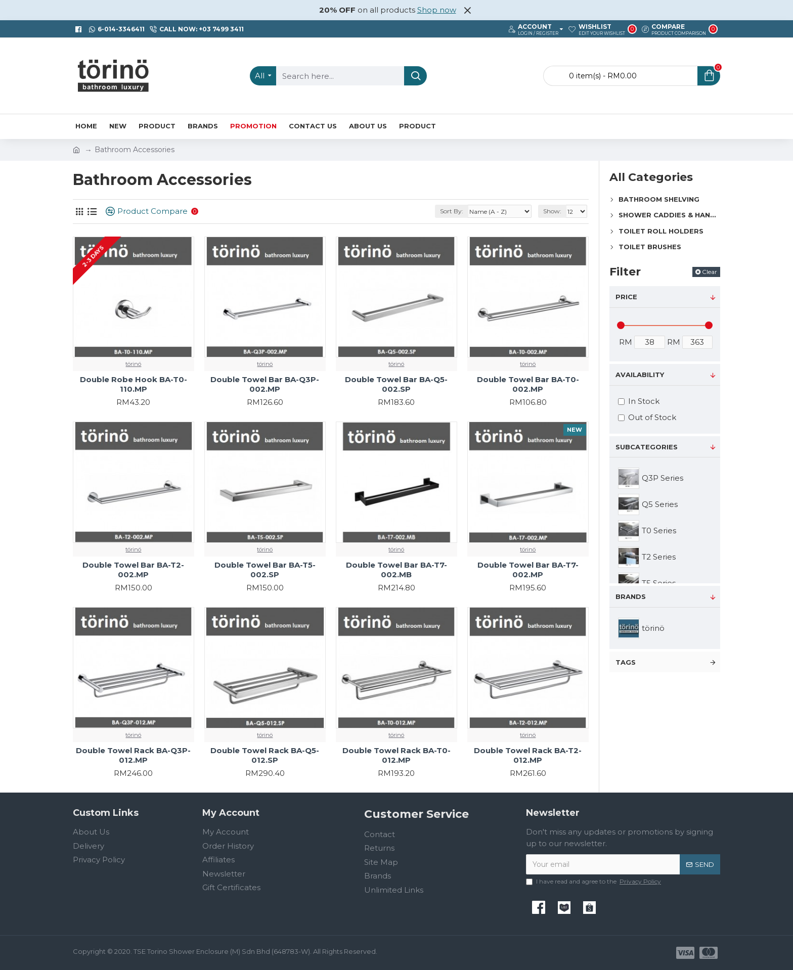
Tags (625, 662)
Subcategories (646, 447)
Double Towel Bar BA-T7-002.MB (396, 570)
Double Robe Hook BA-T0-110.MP (133, 384)
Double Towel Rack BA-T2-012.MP (528, 755)
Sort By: (451, 211)
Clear (709, 271)
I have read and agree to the (594, 881)
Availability (639, 375)
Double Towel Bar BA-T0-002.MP (528, 384)
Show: (552, 211)
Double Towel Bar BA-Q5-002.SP (396, 384)
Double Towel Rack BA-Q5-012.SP (264, 755)
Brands (630, 596)
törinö (133, 363)
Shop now (436, 10)
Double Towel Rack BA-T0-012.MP (396, 755)
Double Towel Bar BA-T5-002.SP (265, 570)
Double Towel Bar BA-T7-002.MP (528, 570)
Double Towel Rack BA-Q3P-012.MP (133, 755)
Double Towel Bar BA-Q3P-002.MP (264, 384)
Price (626, 297)
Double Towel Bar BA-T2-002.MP (133, 570)
